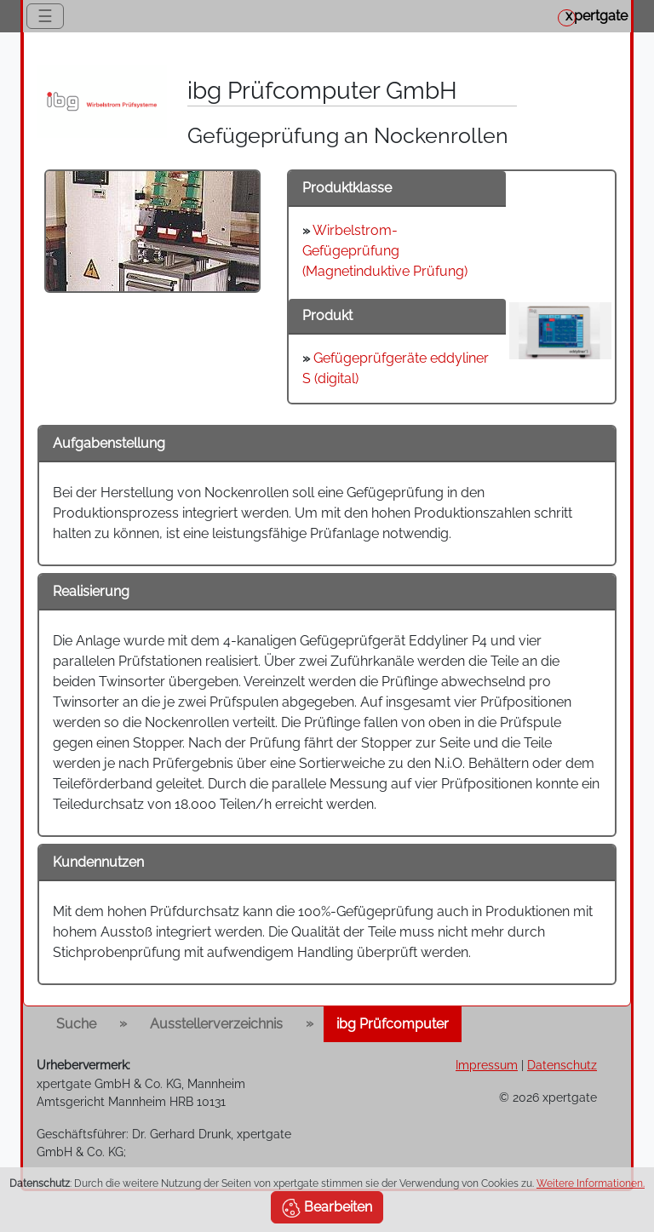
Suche (76, 1024)
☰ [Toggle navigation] (45, 16)
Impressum (487, 1064)
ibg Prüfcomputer (392, 1024)
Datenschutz (562, 1064)
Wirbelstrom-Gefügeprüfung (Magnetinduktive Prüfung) (385, 250)
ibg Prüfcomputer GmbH (322, 91)
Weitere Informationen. (590, 1183)
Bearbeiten (327, 1208)
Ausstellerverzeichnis (216, 1024)
